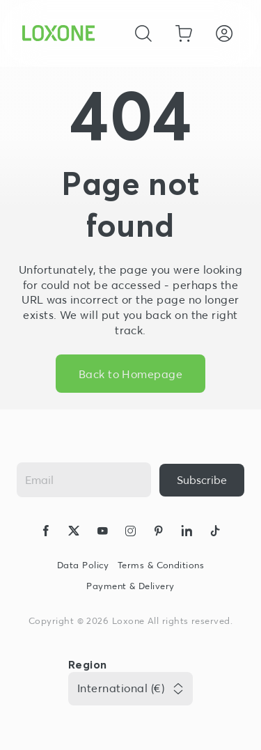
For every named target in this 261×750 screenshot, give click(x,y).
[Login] (224, 33)
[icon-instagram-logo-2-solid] (130, 532)
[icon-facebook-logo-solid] (46, 532)
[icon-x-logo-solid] (73, 532)
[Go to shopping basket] (183, 33)
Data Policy (83, 565)
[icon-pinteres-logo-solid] (158, 532)
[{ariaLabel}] (201, 480)
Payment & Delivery (130, 586)
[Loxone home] (58, 33)
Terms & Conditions (161, 565)
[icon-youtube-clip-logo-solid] (102, 532)
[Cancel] (143, 33)
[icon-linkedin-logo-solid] (186, 532)
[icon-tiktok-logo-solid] (215, 532)
